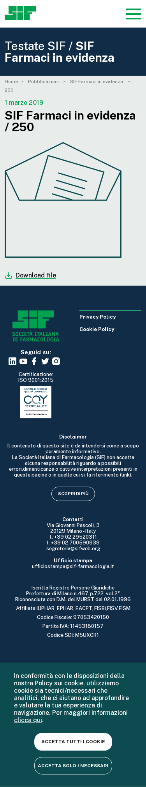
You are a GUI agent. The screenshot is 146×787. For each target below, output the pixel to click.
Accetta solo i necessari (73, 765)
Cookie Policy (96, 329)
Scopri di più (73, 493)
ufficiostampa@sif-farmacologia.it (73, 566)
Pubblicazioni (44, 81)
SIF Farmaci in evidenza (97, 81)
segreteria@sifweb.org (73, 548)
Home (11, 81)
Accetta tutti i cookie (73, 741)
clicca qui (28, 720)
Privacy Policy (97, 317)
